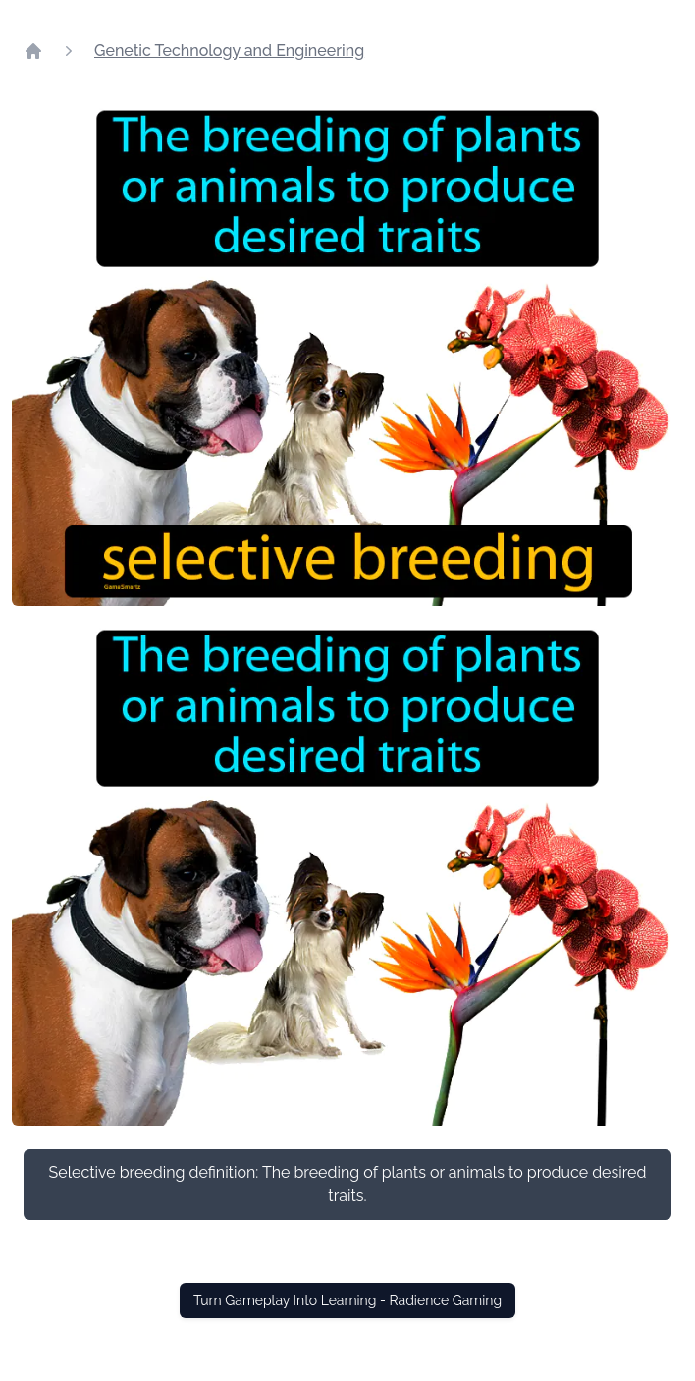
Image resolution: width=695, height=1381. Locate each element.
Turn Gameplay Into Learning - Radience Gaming (347, 1300)
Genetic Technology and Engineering (229, 50)
